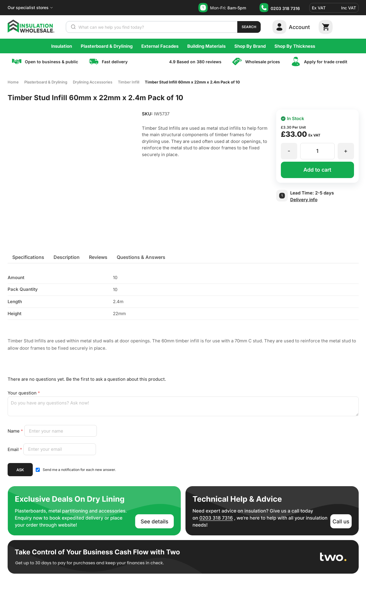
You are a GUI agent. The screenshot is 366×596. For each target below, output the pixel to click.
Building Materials (206, 46)
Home (13, 82)
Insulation (61, 46)
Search (249, 27)
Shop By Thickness (294, 46)
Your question (24, 393)
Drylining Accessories (92, 82)
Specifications (28, 257)
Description (67, 257)
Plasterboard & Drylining (107, 46)
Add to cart (317, 170)
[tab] (28, 257)
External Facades (159, 46)
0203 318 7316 (285, 8)
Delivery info (303, 199)
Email (15, 449)
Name (16, 431)
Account (299, 27)
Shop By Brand (250, 46)
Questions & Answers (141, 257)
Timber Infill (128, 82)
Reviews (98, 257)
